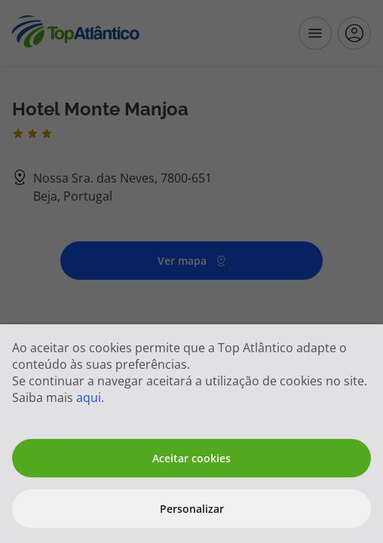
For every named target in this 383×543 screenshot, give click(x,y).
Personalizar (192, 509)
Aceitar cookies (191, 458)
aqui (88, 397)
